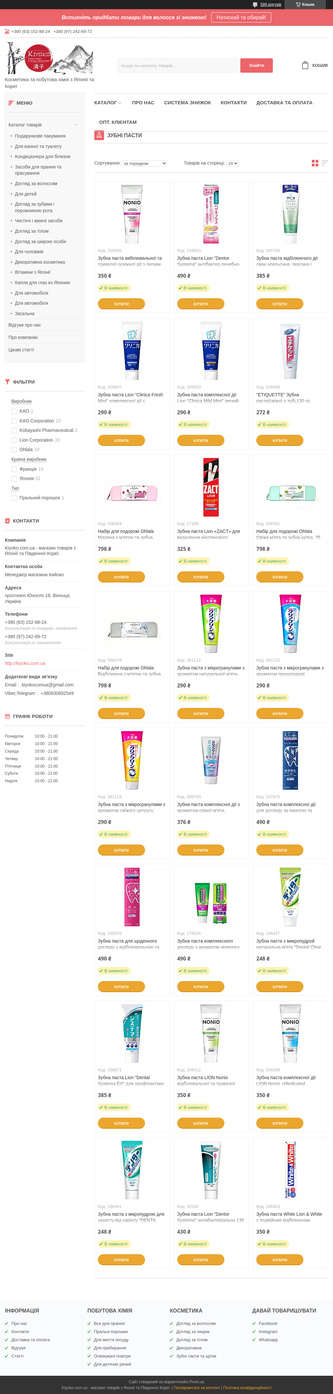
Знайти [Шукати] (256, 65)
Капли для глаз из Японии (42, 282)
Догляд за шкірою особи (40, 241)
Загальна (24, 313)
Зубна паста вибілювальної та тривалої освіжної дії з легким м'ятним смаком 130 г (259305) (130, 264)
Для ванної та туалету (38, 146)
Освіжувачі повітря (112, 1356)
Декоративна (189, 1347)
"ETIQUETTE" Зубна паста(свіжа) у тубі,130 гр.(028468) (283, 401)
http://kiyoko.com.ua (25, 663)
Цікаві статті (21, 349)
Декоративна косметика (40, 262)
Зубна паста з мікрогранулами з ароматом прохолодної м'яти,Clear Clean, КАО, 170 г (290, 674)
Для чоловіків (29, 251)
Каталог (105, 102)
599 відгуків (270, 4)
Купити (121, 304)
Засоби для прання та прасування (38, 170)
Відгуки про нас (24, 325)
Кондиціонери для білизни (43, 156)
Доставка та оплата (285, 102)
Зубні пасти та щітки (196, 1356)
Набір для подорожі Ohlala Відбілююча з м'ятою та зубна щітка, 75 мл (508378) (129, 674)
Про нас (143, 102)
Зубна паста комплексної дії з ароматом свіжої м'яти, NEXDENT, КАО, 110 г (208, 810)
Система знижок (187, 102)
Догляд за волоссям (36, 183)
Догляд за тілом (31, 231)
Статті (17, 1356)
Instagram (268, 1331)
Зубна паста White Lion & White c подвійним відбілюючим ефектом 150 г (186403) (289, 1220)
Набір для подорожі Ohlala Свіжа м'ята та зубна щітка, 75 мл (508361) (288, 537)
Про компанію (23, 337)
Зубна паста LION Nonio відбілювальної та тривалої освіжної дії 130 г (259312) (206, 1084)
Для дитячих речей (112, 1364)
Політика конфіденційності (247, 1388)
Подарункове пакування (40, 136)
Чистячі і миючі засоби (38, 220)
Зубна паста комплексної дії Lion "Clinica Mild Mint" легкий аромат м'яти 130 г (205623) (208, 401)
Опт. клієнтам (118, 122)
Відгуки (18, 1347)
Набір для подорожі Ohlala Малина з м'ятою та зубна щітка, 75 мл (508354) (126, 537)
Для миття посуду (111, 1339)
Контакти (234, 102)
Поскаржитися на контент (197, 1388)
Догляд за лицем (192, 1331)
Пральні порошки (111, 1331)
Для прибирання (110, 1347)
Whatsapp (268, 1339)
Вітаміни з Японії (32, 272)
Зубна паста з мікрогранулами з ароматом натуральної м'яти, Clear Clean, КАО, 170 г (211, 674)
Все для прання (109, 1323)
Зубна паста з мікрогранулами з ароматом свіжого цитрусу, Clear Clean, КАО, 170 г (131, 810)
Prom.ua (197, 1382)
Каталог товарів (25, 124)
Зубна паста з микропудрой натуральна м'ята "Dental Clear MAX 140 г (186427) (288, 947)
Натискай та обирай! (241, 17)
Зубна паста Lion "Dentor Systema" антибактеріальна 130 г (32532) (210, 1220)
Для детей (25, 194)
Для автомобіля (31, 293)
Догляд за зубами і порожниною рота (34, 207)
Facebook (268, 1323)
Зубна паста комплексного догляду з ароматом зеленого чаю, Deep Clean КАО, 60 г (208, 947)
